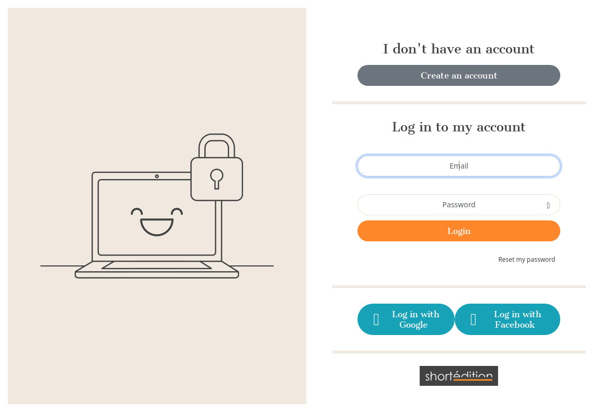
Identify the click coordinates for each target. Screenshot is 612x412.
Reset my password (526, 259)
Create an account (459, 75)
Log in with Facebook (503, 319)
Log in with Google (404, 319)
